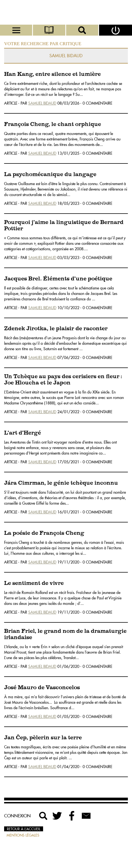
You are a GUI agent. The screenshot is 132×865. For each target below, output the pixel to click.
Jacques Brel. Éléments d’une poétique (58, 279)
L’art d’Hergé (22, 433)
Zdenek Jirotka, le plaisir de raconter (56, 329)
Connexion (17, 815)
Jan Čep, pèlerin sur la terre (43, 738)
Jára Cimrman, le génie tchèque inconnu (61, 483)
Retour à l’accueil (23, 829)
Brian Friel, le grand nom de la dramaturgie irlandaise (65, 634)
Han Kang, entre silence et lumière (52, 74)
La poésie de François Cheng (44, 533)
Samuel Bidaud (42, 103)
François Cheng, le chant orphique (52, 124)
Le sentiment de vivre (34, 583)
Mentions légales (23, 835)
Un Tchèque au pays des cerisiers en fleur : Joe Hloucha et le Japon (63, 380)
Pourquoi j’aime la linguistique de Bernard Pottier (63, 226)
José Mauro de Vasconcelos (42, 688)
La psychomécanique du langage (50, 174)
